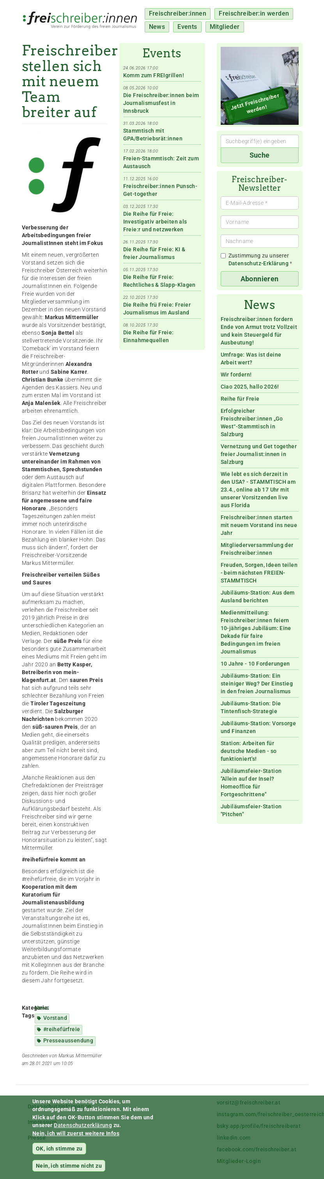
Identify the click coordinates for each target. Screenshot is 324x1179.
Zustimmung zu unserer (256, 259)
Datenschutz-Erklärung (258, 263)
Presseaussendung (68, 1040)
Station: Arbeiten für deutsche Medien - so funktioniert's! (249, 751)
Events (187, 26)
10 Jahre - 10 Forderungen (255, 664)
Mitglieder (225, 26)
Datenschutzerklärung (83, 1129)
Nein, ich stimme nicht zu (69, 1170)
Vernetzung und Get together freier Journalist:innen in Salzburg (259, 454)
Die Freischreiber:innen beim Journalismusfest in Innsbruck (161, 103)
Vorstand (55, 1018)
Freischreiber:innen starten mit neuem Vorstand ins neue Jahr (259, 525)
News (157, 26)
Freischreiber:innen (178, 13)
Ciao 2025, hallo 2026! (250, 387)
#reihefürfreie (61, 1029)
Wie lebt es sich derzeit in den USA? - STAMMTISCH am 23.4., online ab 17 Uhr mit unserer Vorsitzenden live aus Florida (258, 489)
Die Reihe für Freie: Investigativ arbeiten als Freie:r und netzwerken (155, 222)
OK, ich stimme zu (59, 1153)
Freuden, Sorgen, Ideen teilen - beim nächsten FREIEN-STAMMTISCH (259, 573)
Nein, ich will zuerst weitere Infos (75, 1138)
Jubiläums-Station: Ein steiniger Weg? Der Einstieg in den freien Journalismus (257, 683)
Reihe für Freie (240, 399)
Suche (260, 155)
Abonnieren (260, 279)
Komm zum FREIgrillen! (153, 75)
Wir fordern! (236, 374)
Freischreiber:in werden (254, 13)
